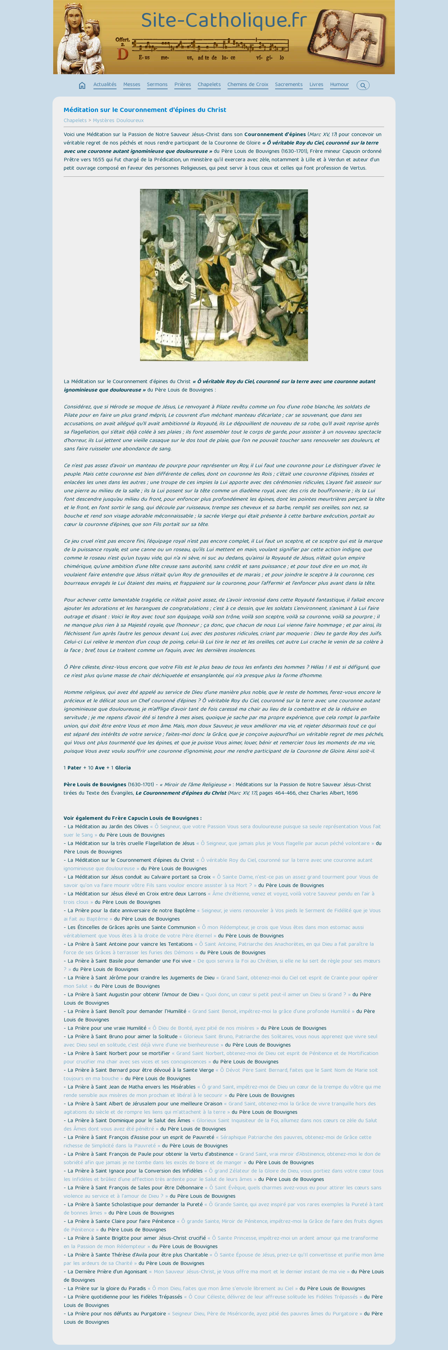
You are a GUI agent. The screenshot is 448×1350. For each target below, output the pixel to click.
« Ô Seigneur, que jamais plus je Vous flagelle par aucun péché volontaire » (285, 844)
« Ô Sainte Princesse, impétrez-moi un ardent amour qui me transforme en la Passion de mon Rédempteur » (221, 1243)
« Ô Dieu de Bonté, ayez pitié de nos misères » (203, 1029)
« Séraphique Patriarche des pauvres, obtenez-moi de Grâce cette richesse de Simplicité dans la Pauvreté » (217, 1142)
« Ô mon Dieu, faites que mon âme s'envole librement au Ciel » (223, 1289)
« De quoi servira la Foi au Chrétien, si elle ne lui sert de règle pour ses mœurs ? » (222, 966)
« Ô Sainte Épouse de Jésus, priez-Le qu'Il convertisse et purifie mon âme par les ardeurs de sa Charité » (224, 1260)
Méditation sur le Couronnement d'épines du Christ (145, 110)
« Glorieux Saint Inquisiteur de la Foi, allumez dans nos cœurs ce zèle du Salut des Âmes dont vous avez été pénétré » (220, 1125)
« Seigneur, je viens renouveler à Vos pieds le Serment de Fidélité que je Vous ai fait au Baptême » (222, 915)
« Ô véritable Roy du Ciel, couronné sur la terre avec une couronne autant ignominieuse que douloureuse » (218, 865)
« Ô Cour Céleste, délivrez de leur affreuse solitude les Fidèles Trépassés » (273, 1297)
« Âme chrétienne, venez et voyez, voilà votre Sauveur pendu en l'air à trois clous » (219, 899)
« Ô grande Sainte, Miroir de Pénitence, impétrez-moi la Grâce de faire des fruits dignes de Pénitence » (223, 1226)
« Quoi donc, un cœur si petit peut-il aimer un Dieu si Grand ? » (276, 995)
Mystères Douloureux (118, 121)
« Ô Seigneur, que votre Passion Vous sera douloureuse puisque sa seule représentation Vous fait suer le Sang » (222, 831)
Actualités (105, 85)
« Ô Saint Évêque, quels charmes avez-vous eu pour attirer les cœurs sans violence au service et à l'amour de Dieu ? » (223, 1192)
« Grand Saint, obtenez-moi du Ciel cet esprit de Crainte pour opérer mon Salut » (221, 982)
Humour (339, 85)
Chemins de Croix (247, 85)
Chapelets (209, 85)
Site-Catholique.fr (224, 22)
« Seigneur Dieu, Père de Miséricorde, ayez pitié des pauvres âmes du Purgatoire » (265, 1314)
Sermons (157, 85)
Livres (316, 85)
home (82, 85)
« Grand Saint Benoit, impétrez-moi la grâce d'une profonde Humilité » (271, 1012)
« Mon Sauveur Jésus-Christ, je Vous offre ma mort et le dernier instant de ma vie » (249, 1272)
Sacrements (289, 85)
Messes (131, 85)
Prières (182, 85)
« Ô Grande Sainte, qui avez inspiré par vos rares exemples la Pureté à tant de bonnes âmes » (224, 1209)
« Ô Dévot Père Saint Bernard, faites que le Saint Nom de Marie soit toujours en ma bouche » (221, 1075)
